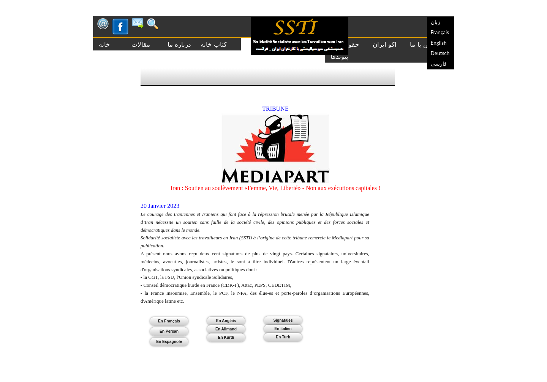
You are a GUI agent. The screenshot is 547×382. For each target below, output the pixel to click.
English (439, 43)
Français (440, 32)
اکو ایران (385, 44)
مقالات (137, 44)
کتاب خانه (212, 44)
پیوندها (339, 56)
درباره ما (173, 44)
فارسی (439, 64)
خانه (106, 44)
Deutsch (440, 53)
